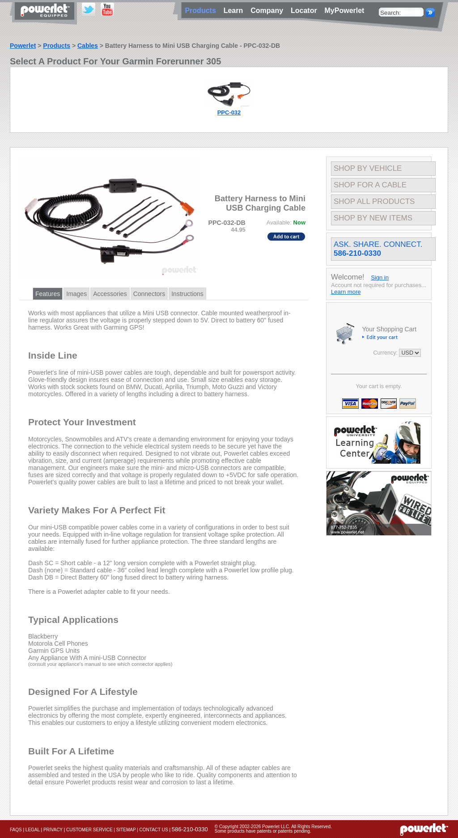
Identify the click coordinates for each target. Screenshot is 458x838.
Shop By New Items (373, 218)
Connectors (149, 293)
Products (56, 45)
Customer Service (89, 829)
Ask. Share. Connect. (378, 249)
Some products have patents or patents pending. (263, 831)
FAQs (16, 829)
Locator (306, 10)
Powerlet (23, 45)
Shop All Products (374, 201)
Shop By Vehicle (368, 168)
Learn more (345, 291)
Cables (87, 45)
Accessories (110, 293)
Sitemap (126, 829)
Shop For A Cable (370, 185)
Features (47, 293)
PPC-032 (229, 112)
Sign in (380, 277)
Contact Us (154, 829)
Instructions (187, 293)
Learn (235, 10)
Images (76, 293)
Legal (32, 829)
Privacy (53, 829)
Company (268, 10)
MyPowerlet (345, 10)
